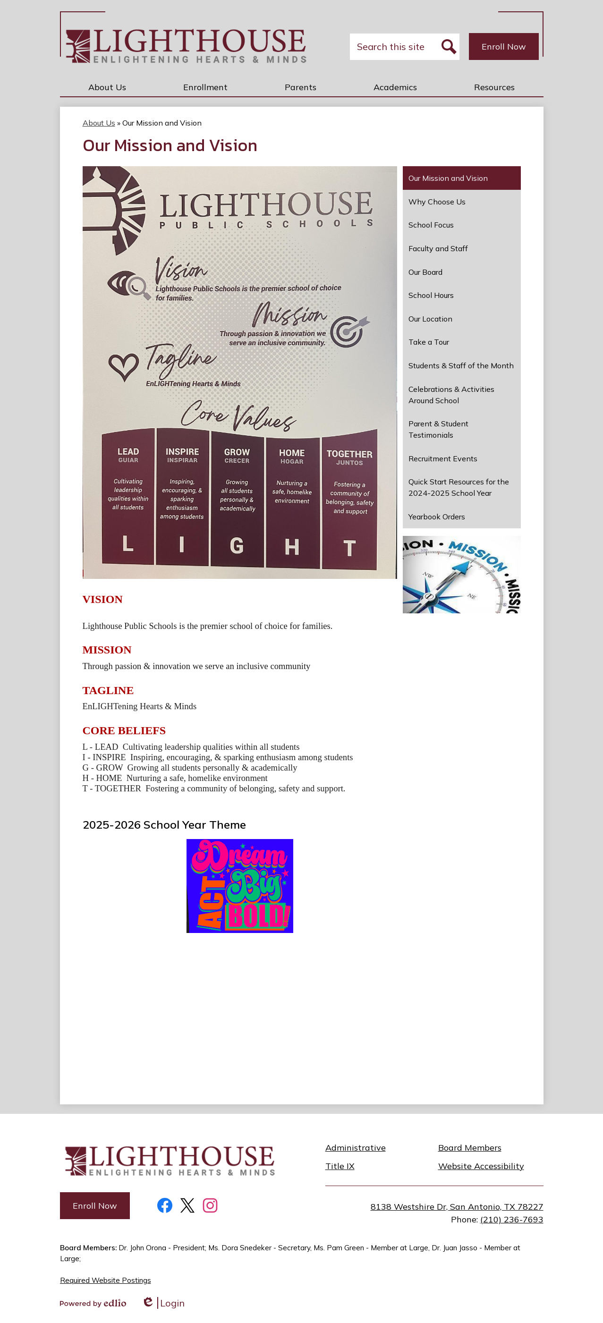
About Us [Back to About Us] (99, 122)
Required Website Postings (105, 1280)
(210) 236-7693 (512, 1219)
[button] (107, 86)
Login (163, 1303)
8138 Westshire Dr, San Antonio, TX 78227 (457, 1206)
